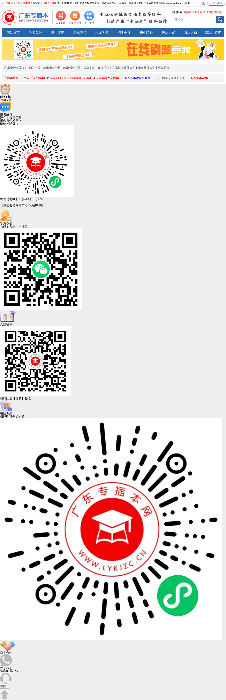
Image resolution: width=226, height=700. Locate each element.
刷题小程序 (213, 33)
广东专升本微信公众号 (136, 78)
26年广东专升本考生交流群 (101, 78)
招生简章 (57, 33)
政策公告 (35, 33)
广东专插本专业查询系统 (169, 78)
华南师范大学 (146, 68)
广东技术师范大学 (123, 68)
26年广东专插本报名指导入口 (42, 78)
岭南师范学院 (72, 68)
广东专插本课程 (198, 78)
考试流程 (79, 33)
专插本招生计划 (192, 12)
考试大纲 (101, 33)
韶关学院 (34, 68)
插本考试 (168, 33)
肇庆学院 (89, 68)
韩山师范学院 (52, 68)
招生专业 (124, 33)
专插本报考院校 (212, 12)
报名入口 (190, 33)
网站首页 (13, 33)
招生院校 (146, 33)
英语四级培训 (72, 78)
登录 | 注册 (216, 3)
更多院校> (164, 68)
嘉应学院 (103, 68)
